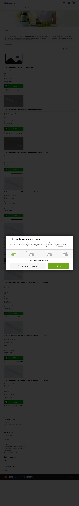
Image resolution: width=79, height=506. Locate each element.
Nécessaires (14, 253)
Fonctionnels (50, 253)
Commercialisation (31, 253)
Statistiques (65, 253)
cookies (60, 246)
